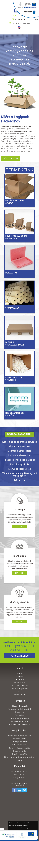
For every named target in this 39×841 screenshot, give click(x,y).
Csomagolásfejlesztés (19, 451)
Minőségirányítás (19, 682)
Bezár (2, 829)
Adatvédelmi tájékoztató (19, 689)
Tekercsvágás (12, 308)
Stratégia (19, 676)
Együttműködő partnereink (19, 686)
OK (35, 823)
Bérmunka (19, 480)
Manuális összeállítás (19, 469)
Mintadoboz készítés (19, 446)
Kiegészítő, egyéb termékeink (13, 379)
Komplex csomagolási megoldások (16, 237)
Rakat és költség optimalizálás (19, 460)
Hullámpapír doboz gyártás (14, 202)
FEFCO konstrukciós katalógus (15, 414)
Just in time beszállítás (20, 455)
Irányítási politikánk (19, 695)
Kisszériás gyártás (19, 464)
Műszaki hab (11, 273)
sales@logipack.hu (19, 778)
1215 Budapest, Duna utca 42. (21, 23)
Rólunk (19, 673)
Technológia (19, 679)
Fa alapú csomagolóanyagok (14, 343)
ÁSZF (19, 692)
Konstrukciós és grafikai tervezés (19, 442)
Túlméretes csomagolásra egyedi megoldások (19, 474)
